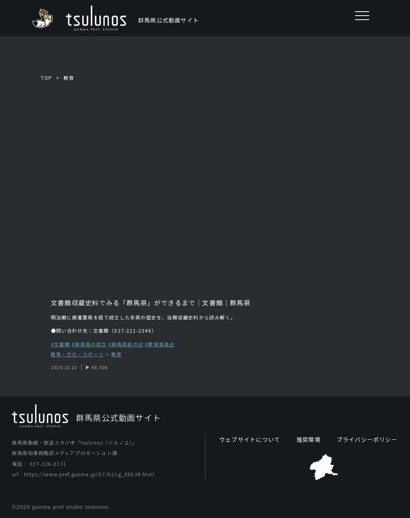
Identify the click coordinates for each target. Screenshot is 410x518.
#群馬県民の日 (126, 344)
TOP (46, 77)
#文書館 (60, 344)
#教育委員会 (160, 344)
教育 (69, 77)
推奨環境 (308, 439)
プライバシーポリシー (367, 439)
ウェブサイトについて (249, 439)
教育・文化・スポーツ (77, 354)
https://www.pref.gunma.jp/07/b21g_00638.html (89, 474)
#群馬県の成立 (89, 344)
